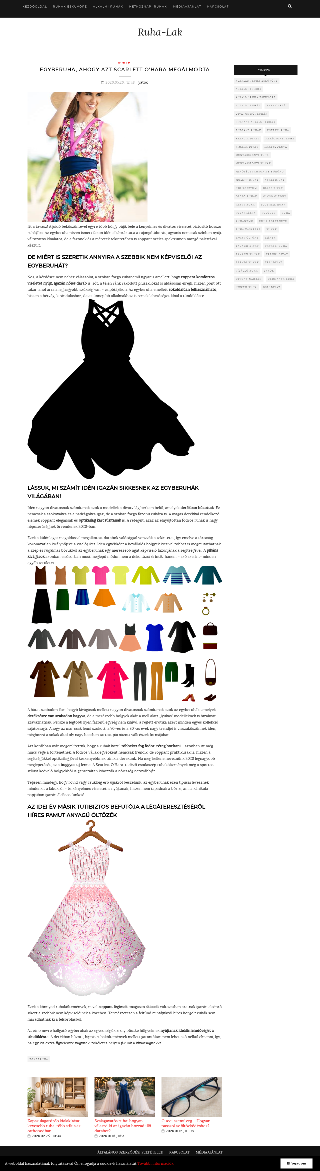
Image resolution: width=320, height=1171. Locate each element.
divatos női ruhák (252, 113)
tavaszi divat (247, 246)
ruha (286, 212)
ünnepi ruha (246, 287)
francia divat (248, 138)
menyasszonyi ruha (252, 155)
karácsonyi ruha (280, 138)
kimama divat (247, 146)
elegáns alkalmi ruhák (256, 122)
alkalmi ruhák (248, 105)
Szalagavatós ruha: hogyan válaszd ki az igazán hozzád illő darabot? (122, 1125)
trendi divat (277, 254)
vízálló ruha (247, 270)
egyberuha (39, 1059)
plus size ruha (273, 204)
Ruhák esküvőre (70, 6)
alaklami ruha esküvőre (257, 80)
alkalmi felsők (249, 89)
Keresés (290, 6)
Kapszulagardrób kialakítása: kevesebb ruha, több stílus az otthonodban (54, 1125)
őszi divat (271, 287)
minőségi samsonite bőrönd (260, 171)
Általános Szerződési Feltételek (130, 1152)
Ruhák (124, 63)
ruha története (273, 221)
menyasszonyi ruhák (253, 163)
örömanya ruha (281, 279)
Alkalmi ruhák (108, 6)
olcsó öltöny (274, 196)
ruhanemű (244, 221)
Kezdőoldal (34, 6)
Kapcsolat (218, 6)
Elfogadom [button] (296, 1163)
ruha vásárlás (248, 229)
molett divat (247, 179)
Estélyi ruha (278, 130)
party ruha (245, 204)
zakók (269, 270)
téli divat (273, 262)
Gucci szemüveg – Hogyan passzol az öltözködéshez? (186, 1123)
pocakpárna (246, 212)
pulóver (269, 212)
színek (270, 237)
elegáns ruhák (248, 130)
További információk (156, 1163)
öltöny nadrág (249, 279)
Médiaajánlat (187, 6)
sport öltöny (247, 237)
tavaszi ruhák (248, 254)
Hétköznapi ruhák (148, 6)
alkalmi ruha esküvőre (256, 97)
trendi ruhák (247, 262)
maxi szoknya (275, 146)
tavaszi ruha (276, 246)
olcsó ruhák (246, 196)
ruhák (271, 229)
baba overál (277, 105)
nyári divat (275, 179)
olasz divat (273, 188)
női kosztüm (246, 188)
